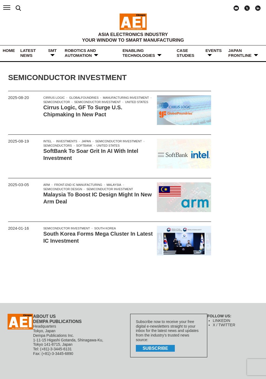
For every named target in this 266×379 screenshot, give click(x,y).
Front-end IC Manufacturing (78, 184)
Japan (86, 141)
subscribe (155, 348)
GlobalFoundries (83, 97)
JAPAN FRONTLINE (240, 53)
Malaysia (114, 184)
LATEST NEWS (28, 53)
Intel (47, 141)
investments (66, 141)
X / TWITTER (224, 325)
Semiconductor (56, 102)
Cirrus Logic (54, 97)
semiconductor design (62, 189)
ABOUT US (44, 316)
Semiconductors (57, 145)
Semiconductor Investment (97, 102)
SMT (52, 50)
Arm (46, 184)
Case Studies (185, 53)
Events (213, 50)
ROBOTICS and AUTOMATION (80, 53)
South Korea (105, 228)
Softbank (84, 145)
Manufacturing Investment (126, 97)
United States (136, 102)
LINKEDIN (221, 320)
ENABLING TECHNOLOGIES (139, 53)
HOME (9, 50)
